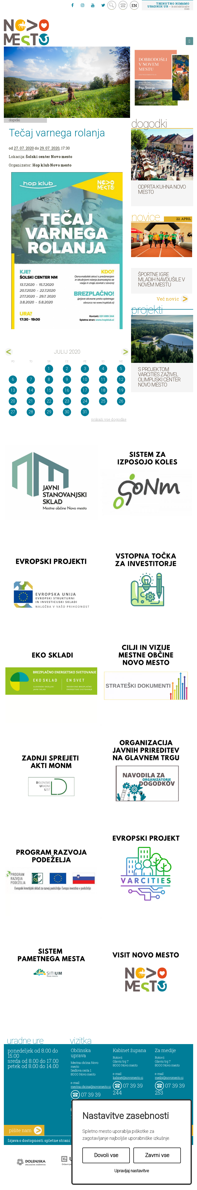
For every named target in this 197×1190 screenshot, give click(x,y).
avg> (125, 352)
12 (121, 379)
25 (103, 401)
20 (13, 401)
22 (49, 401)
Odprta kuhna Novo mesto (162, 189)
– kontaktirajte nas (168, 6)
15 (49, 390)
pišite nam (25, 1130)
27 (13, 411)
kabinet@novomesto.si (128, 1077)
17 (85, 390)
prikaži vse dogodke (108, 419)
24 (85, 401)
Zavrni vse (157, 1155)
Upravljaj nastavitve (131, 1170)
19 (121, 390)
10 (85, 379)
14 (30, 390)
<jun (9, 352)
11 (103, 379)
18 (103, 390)
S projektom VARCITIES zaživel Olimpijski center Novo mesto (159, 377)
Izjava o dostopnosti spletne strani (39, 1140)
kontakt (123, 5)
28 (30, 411)
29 (49, 411)
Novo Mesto (38, 32)
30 (67, 411)
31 (85, 411)
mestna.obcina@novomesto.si (91, 1086)
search (111, 5)
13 (13, 390)
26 (121, 401)
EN (134, 5)
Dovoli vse (106, 1155)
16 (67, 390)
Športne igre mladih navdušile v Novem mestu (161, 279)
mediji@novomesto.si (169, 1077)
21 (30, 401)
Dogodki (14, 120)
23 (67, 401)
